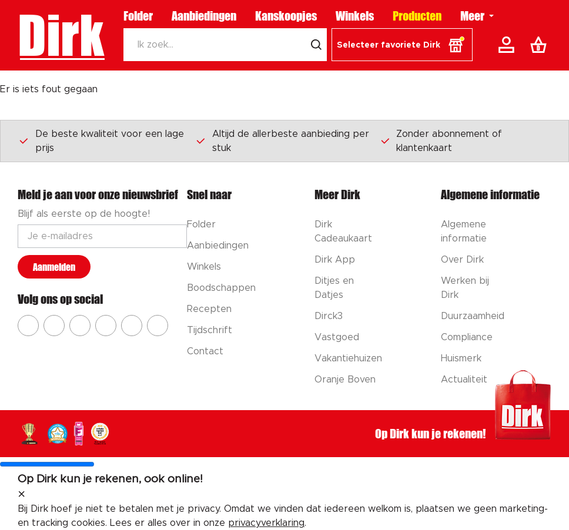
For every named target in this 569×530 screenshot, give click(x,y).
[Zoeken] (214, 44)
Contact (205, 351)
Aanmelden (54, 267)
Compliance (467, 337)
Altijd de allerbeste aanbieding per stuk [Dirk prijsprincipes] (282, 141)
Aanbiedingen (204, 16)
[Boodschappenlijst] (540, 44)
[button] (402, 44)
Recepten (209, 309)
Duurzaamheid (472, 316)
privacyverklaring (266, 523)
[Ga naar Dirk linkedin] (157, 325)
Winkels (355, 16)
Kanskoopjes (286, 16)
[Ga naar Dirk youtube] (80, 325)
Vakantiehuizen (348, 358)
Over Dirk (462, 259)
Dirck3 (328, 316)
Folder (138, 16)
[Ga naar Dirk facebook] (28, 325)
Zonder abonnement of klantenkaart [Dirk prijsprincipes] (441, 141)
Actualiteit (464, 379)
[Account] (508, 44)
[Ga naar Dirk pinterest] (105, 325)
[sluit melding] (21, 494)
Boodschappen (221, 288)
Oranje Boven (345, 379)
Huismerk (461, 358)
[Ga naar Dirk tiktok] (131, 325)
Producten (417, 16)
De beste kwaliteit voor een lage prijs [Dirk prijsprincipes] (101, 141)
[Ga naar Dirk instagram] (54, 325)
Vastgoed (336, 337)
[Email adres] (102, 236)
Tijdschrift (209, 330)
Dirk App (334, 259)
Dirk (61, 35)
